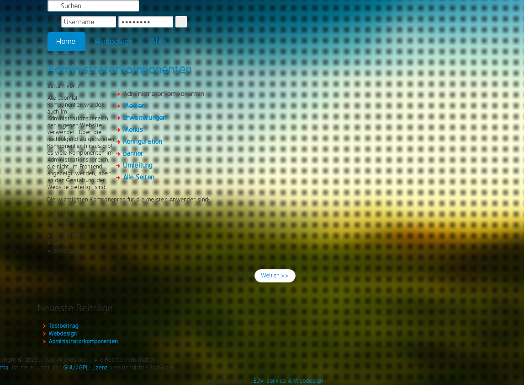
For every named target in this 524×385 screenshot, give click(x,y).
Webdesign (113, 41)
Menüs (133, 129)
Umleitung (138, 165)
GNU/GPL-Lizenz (86, 367)
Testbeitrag (64, 326)
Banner (133, 153)
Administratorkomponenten (120, 69)
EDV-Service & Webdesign (288, 381)
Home (67, 41)
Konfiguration (143, 141)
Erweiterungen (145, 117)
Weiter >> (275, 275)
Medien (134, 105)
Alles (159, 41)
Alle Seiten (139, 177)
